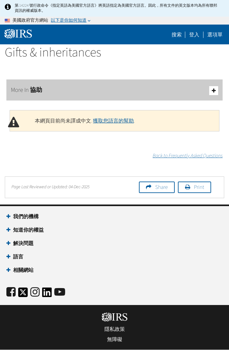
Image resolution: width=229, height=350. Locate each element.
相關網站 (23, 270)
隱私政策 (114, 329)
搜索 (177, 35)
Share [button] (161, 187)
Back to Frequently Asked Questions (188, 155)
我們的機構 (26, 216)
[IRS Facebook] (11, 292)
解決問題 (23, 243)
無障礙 (114, 339)
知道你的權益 (28, 230)
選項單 (215, 35)
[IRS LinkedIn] (47, 294)
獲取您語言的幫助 (113, 120)
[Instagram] (35, 292)
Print (199, 187)
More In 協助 (114, 90)
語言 (18, 256)
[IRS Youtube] (59, 292)
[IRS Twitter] (23, 294)
